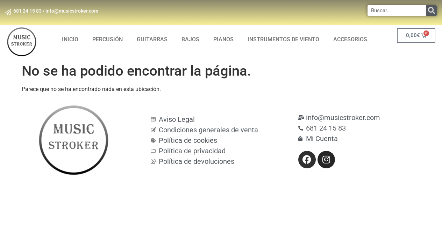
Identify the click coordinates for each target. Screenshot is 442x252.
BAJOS (190, 39)
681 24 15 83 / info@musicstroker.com (56, 11)
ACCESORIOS (350, 39)
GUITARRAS (152, 39)
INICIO (70, 39)
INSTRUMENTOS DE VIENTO (283, 39)
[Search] (431, 10)
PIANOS (223, 39)
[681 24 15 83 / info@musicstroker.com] (8, 12)
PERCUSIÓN (107, 39)
